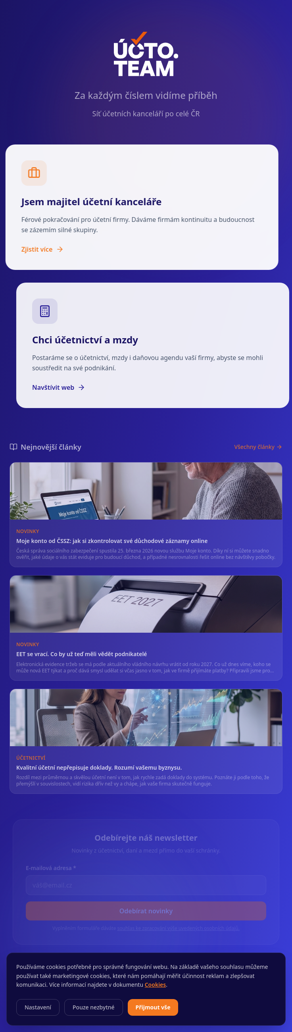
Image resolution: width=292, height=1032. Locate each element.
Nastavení (38, 1007)
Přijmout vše (153, 1007)
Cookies (155, 984)
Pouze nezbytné (94, 1007)
